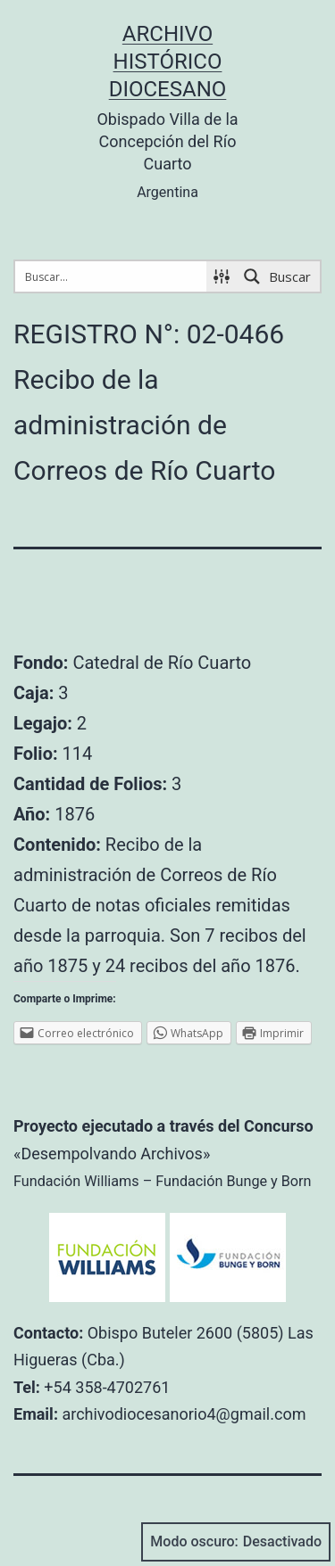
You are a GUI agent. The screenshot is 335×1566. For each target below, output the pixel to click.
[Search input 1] (111, 276)
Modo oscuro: (236, 1542)
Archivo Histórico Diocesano (168, 61)
